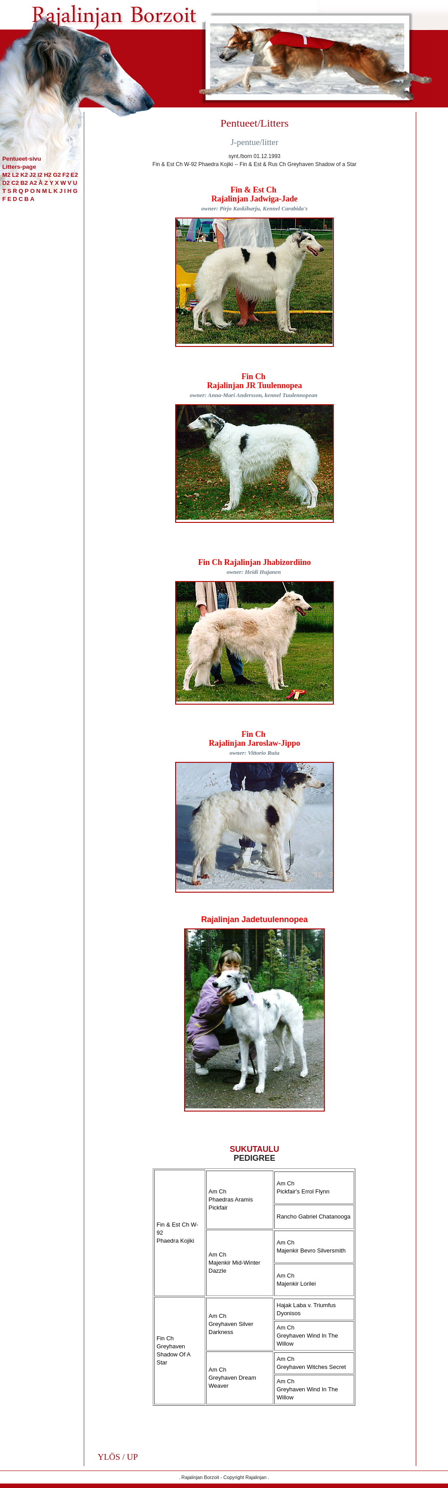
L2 (15, 174)
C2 (15, 183)
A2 (33, 183)
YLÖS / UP (118, 1457)
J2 (33, 174)
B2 (24, 183)
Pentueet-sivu (21, 158)
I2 (40, 174)
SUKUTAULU (255, 1149)
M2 (6, 174)
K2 (24, 174)
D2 (6, 183)
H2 (48, 174)
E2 (74, 174)
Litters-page (19, 166)
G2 (57, 174)
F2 (65, 174)
